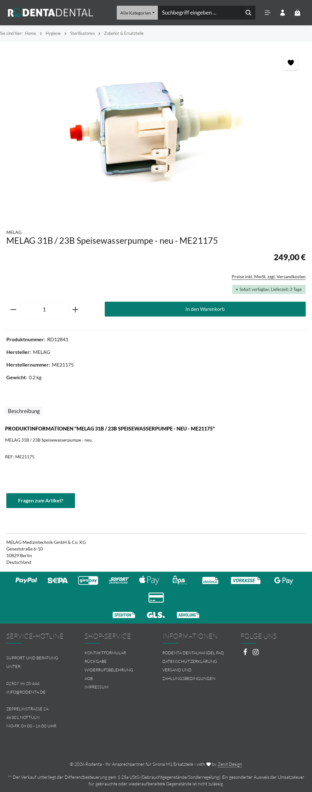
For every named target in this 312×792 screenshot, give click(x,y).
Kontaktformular (105, 653)
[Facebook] (246, 654)
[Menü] (267, 13)
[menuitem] (117, 653)
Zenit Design (230, 764)
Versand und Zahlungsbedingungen (188, 674)
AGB (88, 678)
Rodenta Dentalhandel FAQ (193, 653)
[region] (156, 132)
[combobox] (199, 13)
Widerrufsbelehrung (108, 669)
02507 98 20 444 (23, 683)
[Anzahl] (44, 309)
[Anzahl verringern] (13, 309)
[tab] (24, 411)
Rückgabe (95, 661)
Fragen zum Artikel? (40, 500)
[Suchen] (248, 13)
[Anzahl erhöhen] (75, 309)
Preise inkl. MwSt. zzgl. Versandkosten (269, 276)
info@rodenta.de (26, 692)
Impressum (96, 686)
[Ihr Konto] (282, 13)
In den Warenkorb (205, 309)
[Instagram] (255, 654)
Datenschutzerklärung (189, 661)
